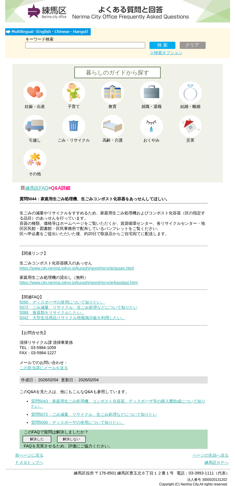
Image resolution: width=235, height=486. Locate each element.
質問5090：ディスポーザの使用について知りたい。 (78, 422)
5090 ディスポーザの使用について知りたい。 (62, 302)
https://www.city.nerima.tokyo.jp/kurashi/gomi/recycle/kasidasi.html (79, 282)
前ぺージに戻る (29, 455)
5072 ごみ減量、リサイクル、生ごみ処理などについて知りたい (78, 307)
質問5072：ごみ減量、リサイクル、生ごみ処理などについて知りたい (94, 414)
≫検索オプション (166, 52)
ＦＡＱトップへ (29, 462)
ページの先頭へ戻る (210, 455)
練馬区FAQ (36, 188)
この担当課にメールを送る (44, 367)
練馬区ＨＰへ (216, 462)
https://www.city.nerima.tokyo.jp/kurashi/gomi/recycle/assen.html (77, 268)
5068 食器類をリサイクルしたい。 (52, 312)
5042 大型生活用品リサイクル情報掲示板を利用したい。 (72, 317)
